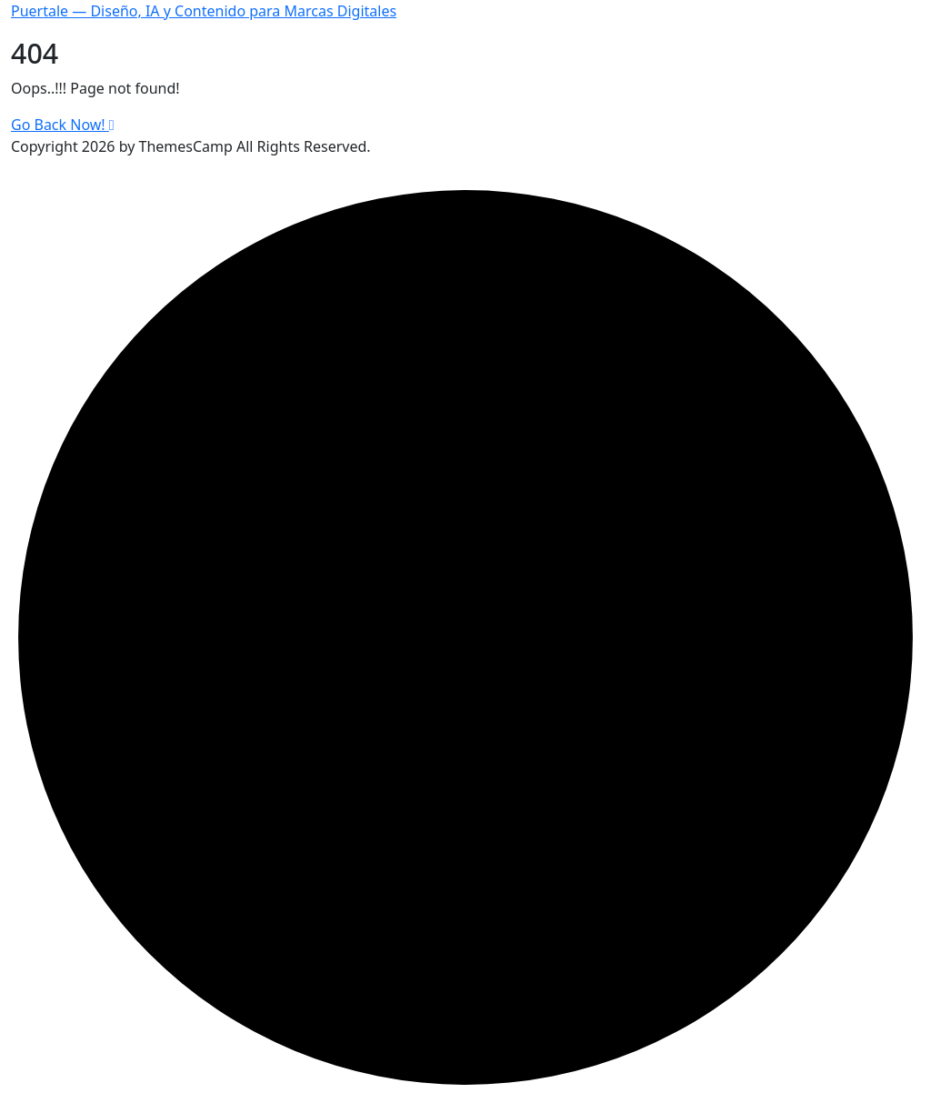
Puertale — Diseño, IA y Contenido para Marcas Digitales (203, 11)
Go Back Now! (63, 125)
